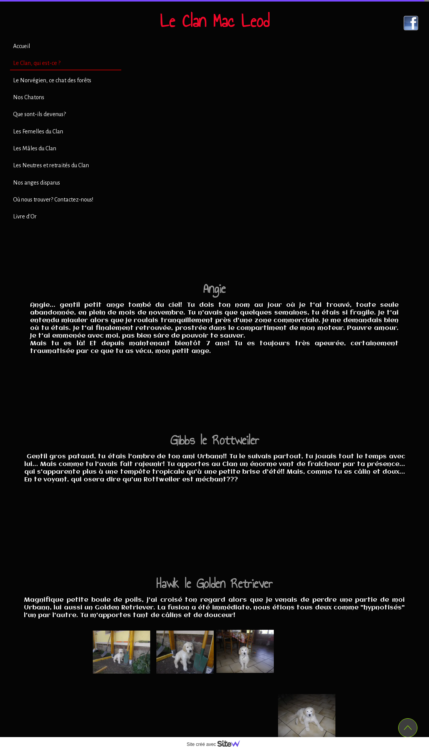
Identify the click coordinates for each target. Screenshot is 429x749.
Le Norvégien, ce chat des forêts (52, 80)
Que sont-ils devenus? (39, 114)
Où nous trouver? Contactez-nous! (53, 199)
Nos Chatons (28, 97)
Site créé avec (216, 744)
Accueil (21, 46)
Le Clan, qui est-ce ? (36, 63)
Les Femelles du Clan (38, 131)
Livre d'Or (25, 216)
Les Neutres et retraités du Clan (51, 165)
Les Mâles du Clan (34, 148)
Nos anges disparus (36, 183)
